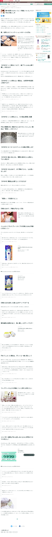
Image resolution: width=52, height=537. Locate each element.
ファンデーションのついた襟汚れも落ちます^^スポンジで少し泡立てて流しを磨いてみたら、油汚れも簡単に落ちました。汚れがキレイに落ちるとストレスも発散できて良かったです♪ (17, 473)
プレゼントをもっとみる (46, 51)
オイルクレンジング (29, 38)
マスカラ (12, 443)
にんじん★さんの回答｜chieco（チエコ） (10, 382)
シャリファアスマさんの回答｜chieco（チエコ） (11, 99)
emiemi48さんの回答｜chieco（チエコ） (10, 59)
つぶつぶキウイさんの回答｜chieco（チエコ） (11, 267)
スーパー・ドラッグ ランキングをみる (45, 61)
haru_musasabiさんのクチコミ (9, 494)
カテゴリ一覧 (29, 2)
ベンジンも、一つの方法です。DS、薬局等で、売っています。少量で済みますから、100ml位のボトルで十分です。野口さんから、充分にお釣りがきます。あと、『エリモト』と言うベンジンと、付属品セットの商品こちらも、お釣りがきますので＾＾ (17, 56)
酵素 (31, 361)
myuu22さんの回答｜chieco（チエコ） (10, 317)
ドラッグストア (30, 41)
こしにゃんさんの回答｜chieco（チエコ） (10, 241)
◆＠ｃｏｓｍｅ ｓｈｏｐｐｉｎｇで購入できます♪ (10, 271)
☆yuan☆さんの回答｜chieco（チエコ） (10, 192)
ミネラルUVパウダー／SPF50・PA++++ (25, 328)
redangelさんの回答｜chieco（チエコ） (10, 412)
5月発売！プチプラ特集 (40, 29)
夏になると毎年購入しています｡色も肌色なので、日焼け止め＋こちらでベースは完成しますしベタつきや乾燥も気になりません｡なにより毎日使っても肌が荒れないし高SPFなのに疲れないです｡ (17, 346)
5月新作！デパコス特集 (40, 26)
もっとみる (49, 33)
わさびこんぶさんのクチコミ (8, 476)
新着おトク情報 (17, 0)
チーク (28, 45)
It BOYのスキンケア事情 (40, 32)
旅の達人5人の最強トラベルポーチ (41, 27)
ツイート (14, 526)
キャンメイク (40, 56)
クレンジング (5, 361)
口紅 (22, 18)
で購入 (29, 455)
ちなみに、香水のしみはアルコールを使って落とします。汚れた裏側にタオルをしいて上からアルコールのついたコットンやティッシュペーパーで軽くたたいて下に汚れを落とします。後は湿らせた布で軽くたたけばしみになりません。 (17, 428)
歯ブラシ (29, 71)
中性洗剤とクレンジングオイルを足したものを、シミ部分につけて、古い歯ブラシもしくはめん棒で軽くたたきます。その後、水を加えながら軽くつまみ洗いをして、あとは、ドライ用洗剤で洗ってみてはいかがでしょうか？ (17, 95)
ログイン (50, 0)
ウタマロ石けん (20, 450)
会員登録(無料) (46, 0)
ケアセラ (39, 59)
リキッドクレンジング (13, 71)
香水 (20, 392)
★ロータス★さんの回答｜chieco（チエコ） (11, 111)
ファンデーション (17, 18)
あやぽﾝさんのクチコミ (7, 485)
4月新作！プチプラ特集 (40, 30)
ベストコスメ (33, 2)
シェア (22, 526)
